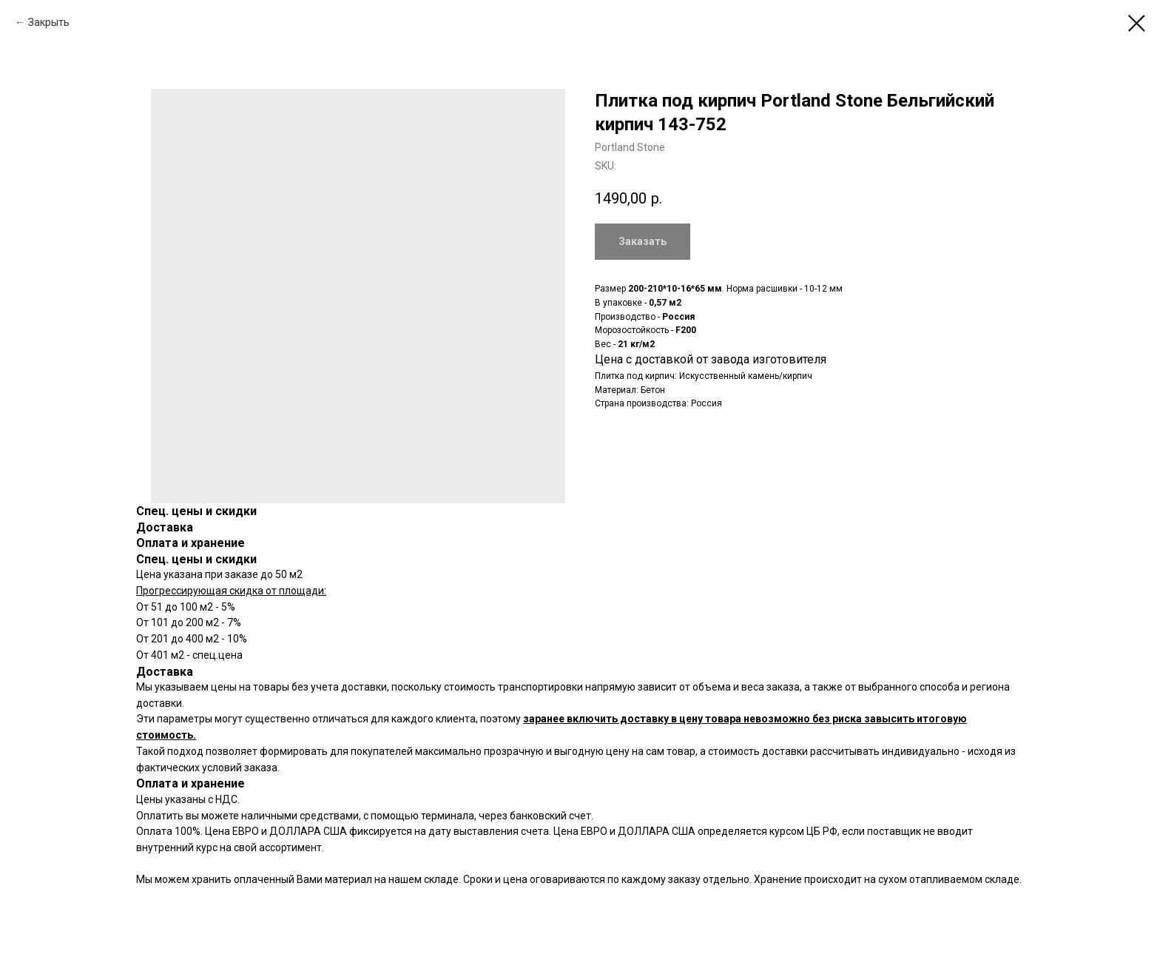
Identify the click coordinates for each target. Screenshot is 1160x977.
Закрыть (49, 22)
